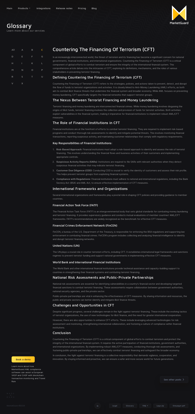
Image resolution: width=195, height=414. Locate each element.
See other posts (174, 379)
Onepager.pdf (179, 406)
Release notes (64, 8)
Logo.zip (160, 406)
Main (9, 8)
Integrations (44, 8)
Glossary (130, 406)
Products (24, 8)
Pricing (82, 8)
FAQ (144, 406)
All (13, 49)
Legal (114, 406)
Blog (94, 8)
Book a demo (23, 359)
